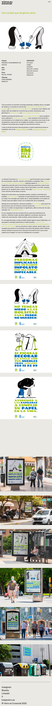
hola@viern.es (8, 700)
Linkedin (6, 693)
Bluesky (5, 690)
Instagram (6, 687)
